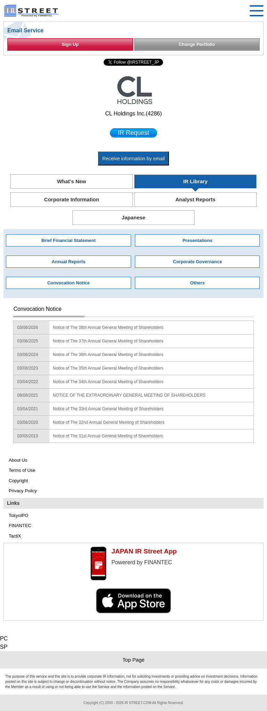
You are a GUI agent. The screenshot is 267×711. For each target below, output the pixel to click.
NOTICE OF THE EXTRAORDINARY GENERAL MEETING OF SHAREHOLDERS (129, 395)
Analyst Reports (195, 199)
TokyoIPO (18, 515)
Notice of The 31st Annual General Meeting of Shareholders (108, 436)
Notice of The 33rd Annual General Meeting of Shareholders (108, 408)
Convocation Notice (68, 282)
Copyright (18, 480)
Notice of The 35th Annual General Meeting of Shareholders (108, 368)
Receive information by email (133, 158)
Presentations (197, 240)
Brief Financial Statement (68, 240)
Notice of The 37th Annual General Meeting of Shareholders (108, 341)
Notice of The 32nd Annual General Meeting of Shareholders (108, 422)
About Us (18, 460)
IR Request (133, 132)
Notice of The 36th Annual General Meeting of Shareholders (108, 354)
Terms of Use (22, 470)
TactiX (15, 536)
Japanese (133, 217)
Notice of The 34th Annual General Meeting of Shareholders (108, 381)
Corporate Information (71, 199)
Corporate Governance (197, 261)
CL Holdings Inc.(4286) (133, 113)
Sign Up (70, 44)
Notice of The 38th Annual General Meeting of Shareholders (108, 327)
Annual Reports (69, 261)
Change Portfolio (197, 44)
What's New (71, 181)
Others (197, 282)
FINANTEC (20, 525)
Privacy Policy (23, 490)
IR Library (195, 181)
